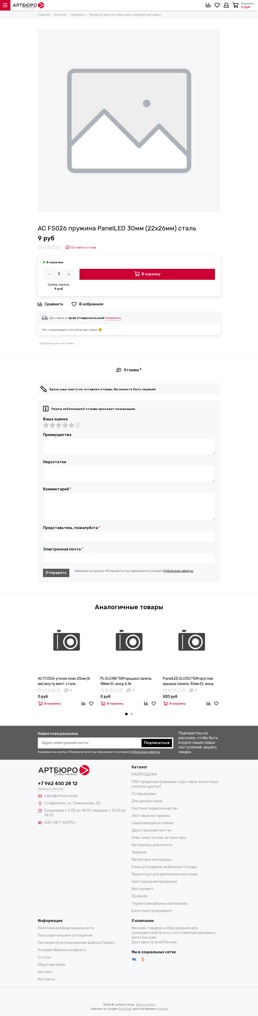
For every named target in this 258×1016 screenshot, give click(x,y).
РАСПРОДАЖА (144, 774)
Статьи (44, 957)
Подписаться (156, 743)
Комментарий (57, 489)
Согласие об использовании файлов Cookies (76, 942)
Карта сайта (145, 1004)
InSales (162, 1009)
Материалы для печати (152, 845)
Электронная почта (63, 549)
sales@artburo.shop (61, 796)
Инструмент (143, 889)
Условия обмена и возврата (62, 950)
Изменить (113, 318)
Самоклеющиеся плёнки (153, 823)
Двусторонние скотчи (151, 830)
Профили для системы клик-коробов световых (59, 343)
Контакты (46, 979)
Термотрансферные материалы (160, 903)
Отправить (56, 573)
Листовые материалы (151, 816)
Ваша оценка (55, 419)
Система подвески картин (155, 808)
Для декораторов (147, 801)
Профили (139, 896)
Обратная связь (51, 964)
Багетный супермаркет (152, 911)
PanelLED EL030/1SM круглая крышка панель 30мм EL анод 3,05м (188, 681)
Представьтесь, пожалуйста (71, 528)
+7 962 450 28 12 (57, 783)
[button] (126, 714)
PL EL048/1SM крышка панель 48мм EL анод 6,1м (126, 681)
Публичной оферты (178, 571)
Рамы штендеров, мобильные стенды (164, 867)
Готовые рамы (144, 794)
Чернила (139, 852)
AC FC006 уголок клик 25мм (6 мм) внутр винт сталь (64, 681)
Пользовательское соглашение (65, 935)
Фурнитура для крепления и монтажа (164, 874)
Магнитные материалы (152, 859)
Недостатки (54, 462)
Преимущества (57, 435)
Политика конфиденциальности (66, 928)
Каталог (45, 972)
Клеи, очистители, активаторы (159, 837)
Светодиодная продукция (154, 881)
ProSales (125, 1009)
